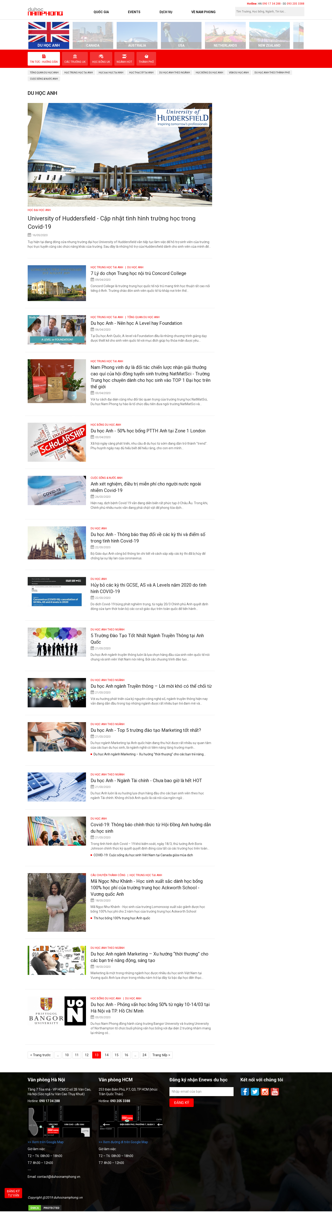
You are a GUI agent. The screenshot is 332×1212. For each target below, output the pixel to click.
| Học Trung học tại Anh (144, 875)
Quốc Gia (101, 12)
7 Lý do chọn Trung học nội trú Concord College (138, 273)
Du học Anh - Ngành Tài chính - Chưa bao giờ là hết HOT (146, 780)
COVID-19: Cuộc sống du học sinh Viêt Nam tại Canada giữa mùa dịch (143, 855)
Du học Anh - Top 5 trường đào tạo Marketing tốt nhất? (146, 730)
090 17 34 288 (271, 3)
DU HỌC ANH (99, 528)
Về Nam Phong (203, 12)
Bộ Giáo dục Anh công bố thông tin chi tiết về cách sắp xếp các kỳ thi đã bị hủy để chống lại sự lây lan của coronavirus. (148, 556)
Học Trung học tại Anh (107, 267)
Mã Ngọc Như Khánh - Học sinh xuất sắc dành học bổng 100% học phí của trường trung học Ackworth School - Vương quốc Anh (147, 887)
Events (134, 12)
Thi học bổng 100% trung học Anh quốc (122, 918)
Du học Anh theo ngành (108, 629)
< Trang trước (40, 1055)
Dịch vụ (166, 12)
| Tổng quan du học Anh (142, 317)
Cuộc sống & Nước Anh (106, 477)
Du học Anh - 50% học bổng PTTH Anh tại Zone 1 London (148, 431)
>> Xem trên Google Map (46, 1142)
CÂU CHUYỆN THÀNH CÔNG (108, 875)
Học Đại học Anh (39, 210)
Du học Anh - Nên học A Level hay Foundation (136, 323)
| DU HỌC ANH (133, 267)
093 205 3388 (295, 3)
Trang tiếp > (161, 1055)
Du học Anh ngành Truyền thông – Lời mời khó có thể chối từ (151, 686)
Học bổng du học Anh (106, 424)
